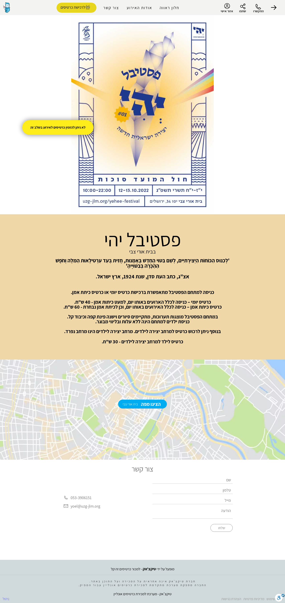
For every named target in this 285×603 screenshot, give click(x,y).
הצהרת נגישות (231, 598)
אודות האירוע (139, 7)
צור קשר (111, 7)
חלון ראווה (169, 7)
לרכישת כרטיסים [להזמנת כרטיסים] (73, 7)
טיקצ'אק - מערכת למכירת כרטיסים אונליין (142, 593)
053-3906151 (81, 497)
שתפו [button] (242, 11)
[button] (274, 7)
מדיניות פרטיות (253, 598)
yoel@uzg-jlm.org (85, 506)
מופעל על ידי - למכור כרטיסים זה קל (142, 569)
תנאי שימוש (275, 598)
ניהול (6, 598)
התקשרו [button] (258, 11)
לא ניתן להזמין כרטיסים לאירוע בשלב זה (58, 127)
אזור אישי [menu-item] (227, 8)
